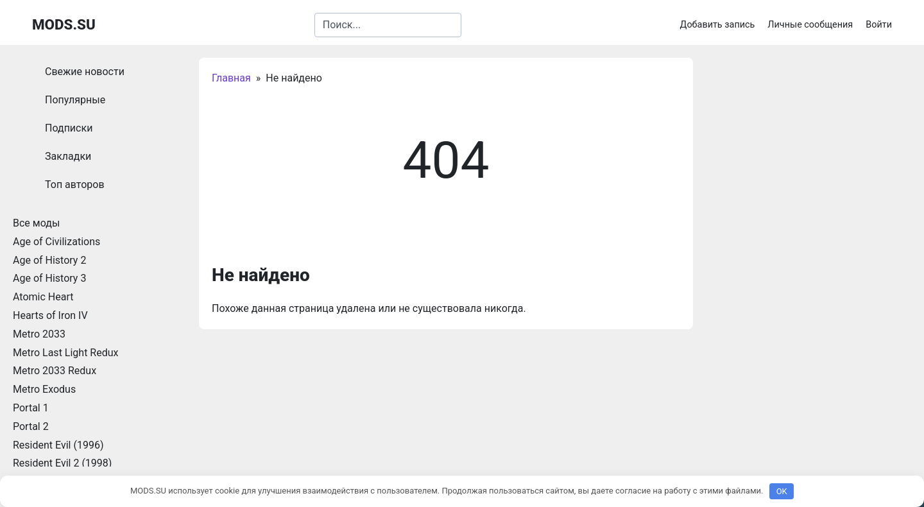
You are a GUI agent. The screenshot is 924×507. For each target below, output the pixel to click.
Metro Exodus (44, 389)
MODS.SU (64, 24)
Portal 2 (31, 426)
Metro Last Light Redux (65, 353)
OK (781, 491)
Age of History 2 (49, 260)
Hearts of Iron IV (50, 315)
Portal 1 (31, 408)
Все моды (36, 223)
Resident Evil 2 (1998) (62, 463)
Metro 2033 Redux (54, 371)
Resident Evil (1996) (58, 445)
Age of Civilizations (56, 242)
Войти (879, 24)
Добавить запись (717, 24)
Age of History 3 (49, 278)
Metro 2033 (39, 334)
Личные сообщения (810, 24)
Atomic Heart (43, 297)
